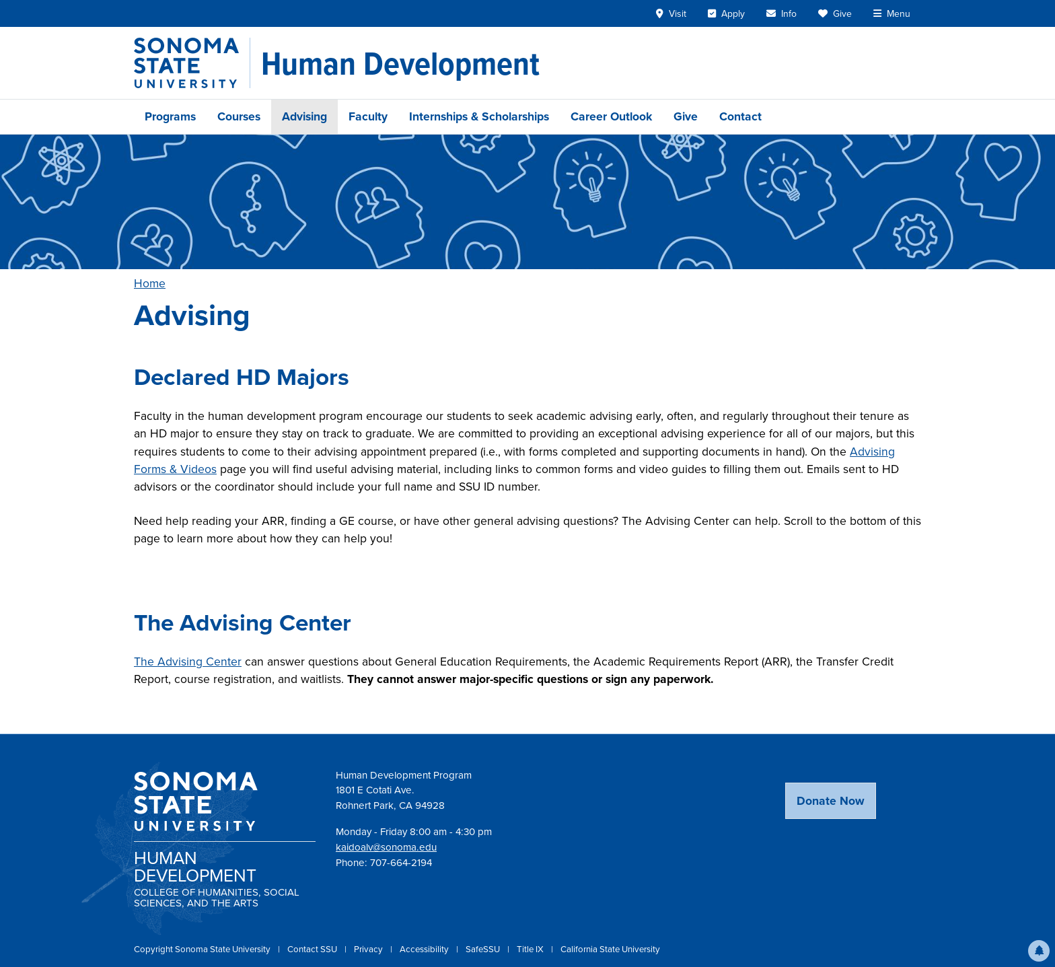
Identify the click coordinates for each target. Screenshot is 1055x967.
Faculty (368, 116)
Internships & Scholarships (479, 116)
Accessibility (425, 949)
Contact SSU (313, 949)
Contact (740, 116)
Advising (304, 116)
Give (686, 116)
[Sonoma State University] (192, 63)
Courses (238, 116)
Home (150, 283)
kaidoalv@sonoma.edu (386, 847)
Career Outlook (611, 116)
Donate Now (831, 801)
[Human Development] (400, 63)
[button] (1039, 951)
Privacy (369, 949)
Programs (170, 116)
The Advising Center (188, 661)
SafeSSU (484, 949)
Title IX (531, 949)
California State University (610, 949)
